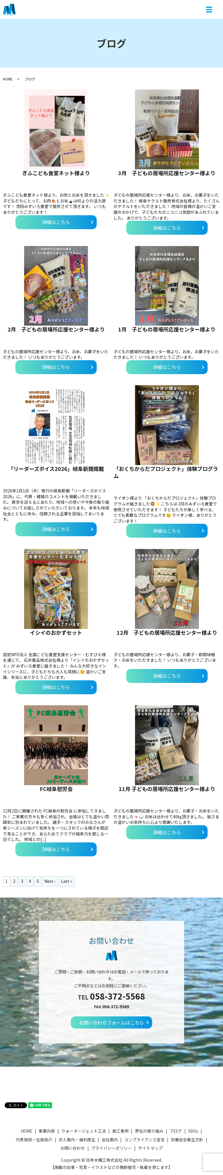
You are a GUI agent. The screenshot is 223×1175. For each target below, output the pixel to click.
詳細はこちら (56, 221)
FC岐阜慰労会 (56, 788)
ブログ (176, 1131)
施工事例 (120, 1131)
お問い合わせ (72, 1148)
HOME (7, 78)
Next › (49, 881)
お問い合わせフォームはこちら (111, 1022)
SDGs (193, 1131)
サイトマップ (150, 1148)
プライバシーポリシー (111, 1148)
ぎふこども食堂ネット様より (56, 173)
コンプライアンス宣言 (144, 1139)
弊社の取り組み (149, 1131)
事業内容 (47, 1131)
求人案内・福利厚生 (77, 1139)
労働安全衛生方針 (187, 1139)
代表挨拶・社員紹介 (34, 1139)
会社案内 (110, 1139)
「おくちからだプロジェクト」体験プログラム (166, 472)
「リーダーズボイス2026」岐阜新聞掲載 (56, 468)
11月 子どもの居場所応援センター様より (167, 788)
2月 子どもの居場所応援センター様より (56, 329)
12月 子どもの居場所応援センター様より (167, 632)
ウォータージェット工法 (83, 1131)
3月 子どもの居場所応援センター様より (166, 173)
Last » (66, 881)
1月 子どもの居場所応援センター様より (166, 329)
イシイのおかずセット (56, 632)
